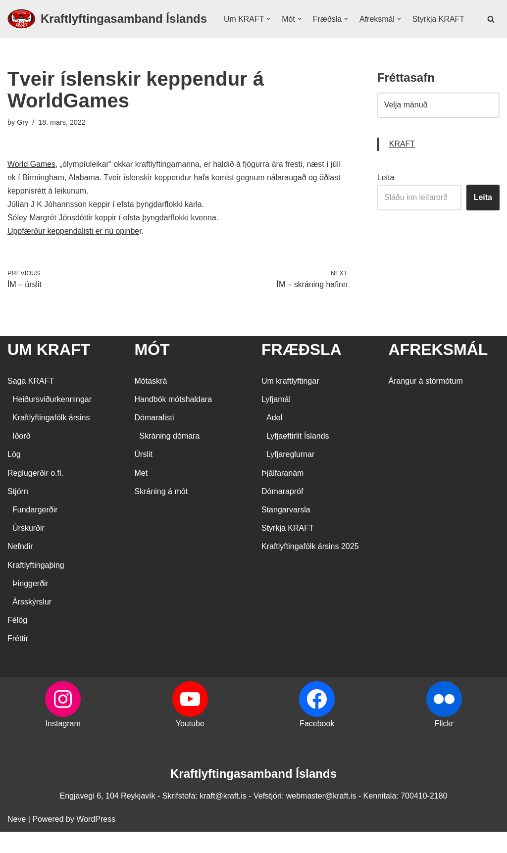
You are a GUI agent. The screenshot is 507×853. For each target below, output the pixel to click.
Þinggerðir (30, 605)
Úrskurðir (28, 549)
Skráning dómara (170, 457)
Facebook (317, 745)
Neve (16, 840)
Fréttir (17, 659)
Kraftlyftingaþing (35, 586)
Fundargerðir (35, 531)
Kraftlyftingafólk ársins (51, 439)
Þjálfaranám (282, 494)
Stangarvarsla (285, 531)
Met (141, 494)
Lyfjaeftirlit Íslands (297, 457)
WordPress (95, 840)
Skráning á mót (161, 512)
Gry (22, 143)
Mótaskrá (151, 402)
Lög (14, 476)
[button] (269, 23)
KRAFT (402, 165)
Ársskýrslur (31, 623)
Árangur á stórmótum (426, 402)
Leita (386, 198)
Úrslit (143, 476)
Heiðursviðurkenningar (52, 420)
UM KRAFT (48, 371)
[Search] (491, 29)
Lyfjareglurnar (290, 476)
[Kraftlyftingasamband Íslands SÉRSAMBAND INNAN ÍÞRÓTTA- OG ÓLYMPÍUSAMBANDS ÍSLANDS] (107, 29)
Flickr (444, 745)
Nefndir (20, 568)
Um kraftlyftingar (290, 402)
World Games (31, 185)
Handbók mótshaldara (173, 420)
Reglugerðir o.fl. (35, 494)
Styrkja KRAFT (250, 36)
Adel (274, 439)
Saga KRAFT (30, 402)
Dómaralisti (154, 439)
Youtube (190, 745)
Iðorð (21, 457)
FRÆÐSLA (301, 371)
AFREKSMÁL (438, 371)
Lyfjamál (276, 420)
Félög (17, 641)
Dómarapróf (282, 512)
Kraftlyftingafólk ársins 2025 (310, 568)
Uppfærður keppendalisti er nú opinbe (73, 252)
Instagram (63, 745)
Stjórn (17, 512)
